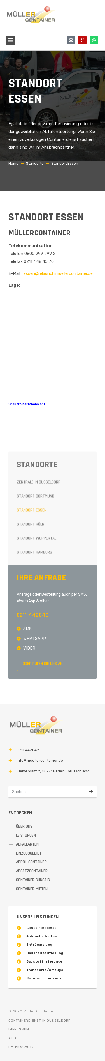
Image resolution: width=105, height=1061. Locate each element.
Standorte (35, 163)
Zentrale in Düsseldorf (38, 537)
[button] (10, 40)
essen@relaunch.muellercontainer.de (58, 273)
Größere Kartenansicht (26, 404)
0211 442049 (33, 615)
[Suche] (91, 791)
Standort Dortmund (35, 551)
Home (13, 163)
